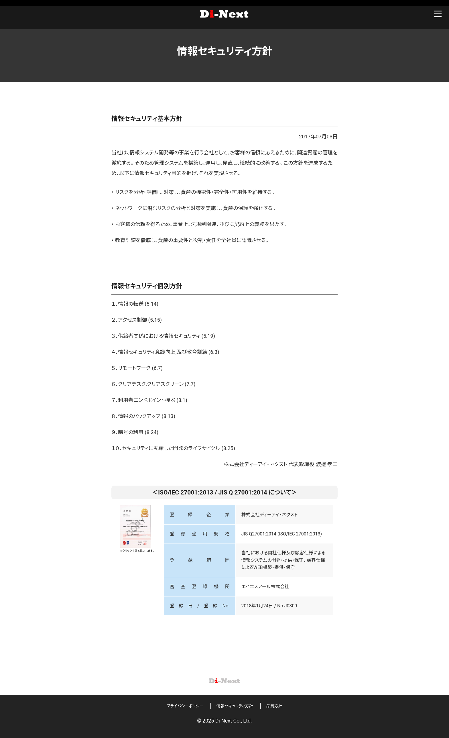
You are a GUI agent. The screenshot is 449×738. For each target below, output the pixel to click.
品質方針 (274, 706)
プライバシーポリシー (185, 706)
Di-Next (224, 15)
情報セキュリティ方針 (234, 706)
